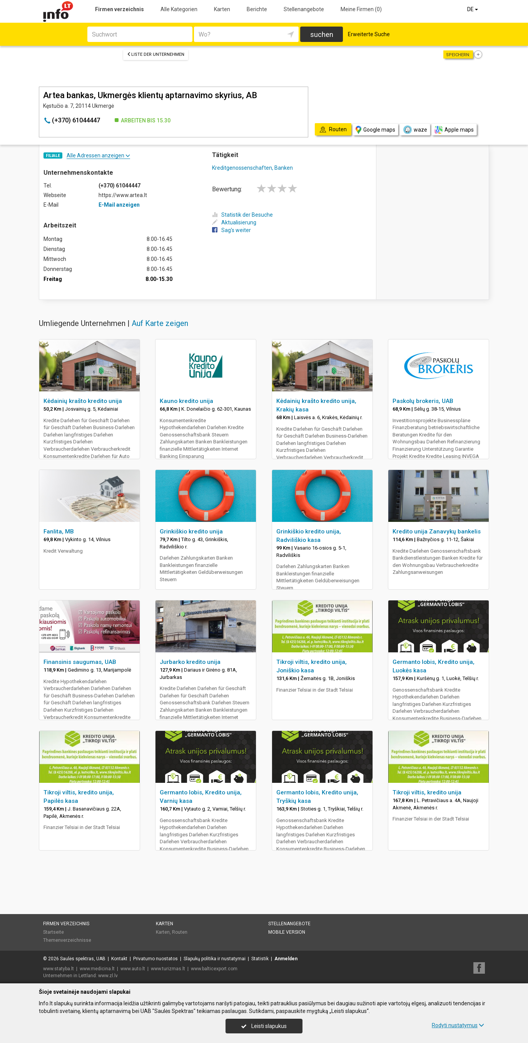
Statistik (260, 958)
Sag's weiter (231, 230)
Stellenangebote (304, 9)
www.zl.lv (108, 975)
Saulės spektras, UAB (82, 958)
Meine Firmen (361, 9)
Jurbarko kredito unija (190, 662)
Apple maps (454, 130)
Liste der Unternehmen (155, 54)
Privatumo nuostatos (155, 958)
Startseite (53, 932)
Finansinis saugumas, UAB (79, 662)
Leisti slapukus (264, 1026)
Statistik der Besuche (242, 215)
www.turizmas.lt (168, 968)
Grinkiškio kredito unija (191, 531)
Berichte (257, 9)
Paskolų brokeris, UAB (423, 401)
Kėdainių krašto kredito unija (82, 401)
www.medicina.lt (97, 968)
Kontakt (119, 958)
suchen (321, 34)
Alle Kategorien (178, 9)
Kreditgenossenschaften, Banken (252, 168)
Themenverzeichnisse (67, 940)
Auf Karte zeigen (160, 323)
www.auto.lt (132, 968)
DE (473, 9)
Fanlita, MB (58, 531)
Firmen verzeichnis (119, 9)
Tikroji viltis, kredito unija (427, 792)
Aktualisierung (234, 222)
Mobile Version (286, 932)
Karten (222, 9)
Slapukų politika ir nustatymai (215, 958)
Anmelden (285, 958)
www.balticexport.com (214, 968)
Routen (179, 932)
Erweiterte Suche (369, 34)
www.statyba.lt (58, 968)
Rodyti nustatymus (458, 1025)
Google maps (375, 130)
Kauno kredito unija (186, 401)
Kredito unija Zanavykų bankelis (437, 531)
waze (415, 130)
